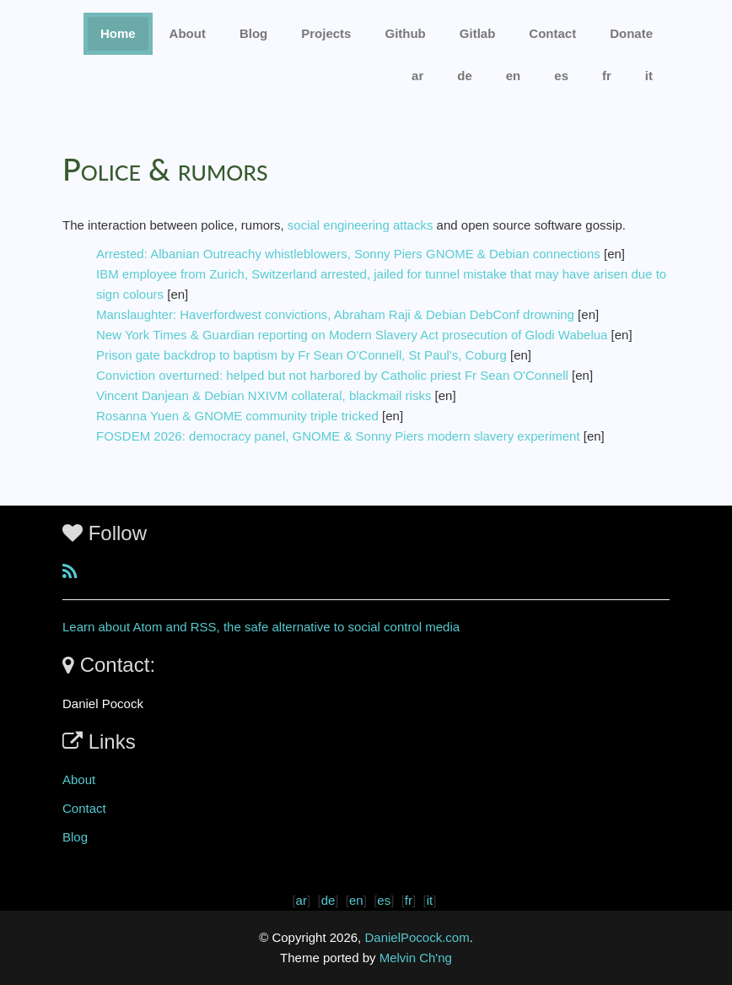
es (561, 75)
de (464, 75)
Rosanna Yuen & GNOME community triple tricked (237, 416)
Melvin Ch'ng (415, 957)
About (188, 33)
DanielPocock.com (416, 937)
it (649, 75)
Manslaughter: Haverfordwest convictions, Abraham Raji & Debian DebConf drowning (335, 314)
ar (417, 75)
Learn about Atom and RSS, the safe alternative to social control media (261, 627)
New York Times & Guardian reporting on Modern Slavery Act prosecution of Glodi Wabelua (351, 334)
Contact (84, 808)
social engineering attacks (360, 225)
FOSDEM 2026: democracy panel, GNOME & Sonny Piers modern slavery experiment (338, 436)
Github (405, 33)
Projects (326, 33)
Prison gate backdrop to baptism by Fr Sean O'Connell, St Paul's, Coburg (301, 355)
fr (606, 75)
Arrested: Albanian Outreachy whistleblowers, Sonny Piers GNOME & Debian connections (348, 253)
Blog (253, 33)
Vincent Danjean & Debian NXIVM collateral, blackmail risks (263, 395)
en (513, 75)
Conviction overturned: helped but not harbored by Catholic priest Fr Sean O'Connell (332, 375)
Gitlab (478, 33)
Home (118, 33)
